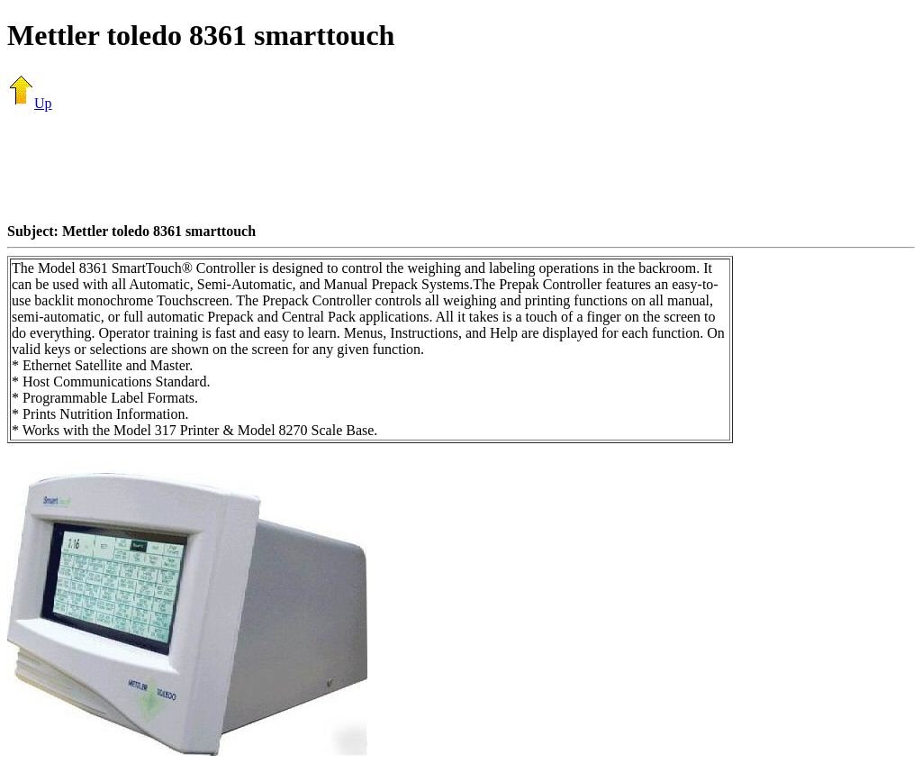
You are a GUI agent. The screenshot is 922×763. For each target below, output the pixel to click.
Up (29, 103)
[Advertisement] (461, 166)
